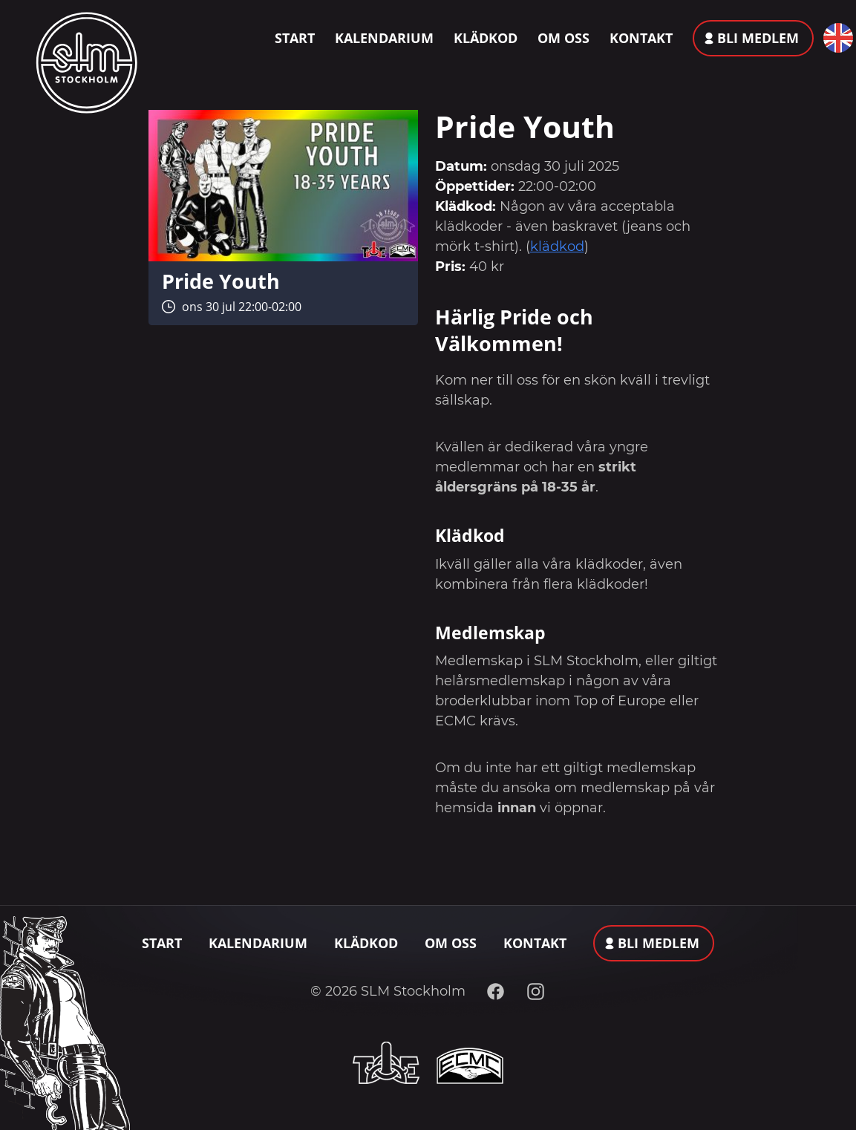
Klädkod (485, 38)
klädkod (557, 246)
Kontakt (641, 38)
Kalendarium (384, 38)
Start (295, 38)
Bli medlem (758, 38)
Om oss (563, 38)
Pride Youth (221, 281)
